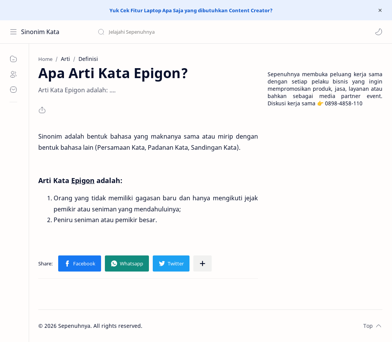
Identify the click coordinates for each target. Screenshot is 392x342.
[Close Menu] (380, 10)
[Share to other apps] (202, 263)
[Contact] (13, 89)
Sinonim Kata (40, 32)
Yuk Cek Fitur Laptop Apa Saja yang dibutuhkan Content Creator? (191, 10)
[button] (378, 32)
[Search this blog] (159, 32)
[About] (13, 74)
